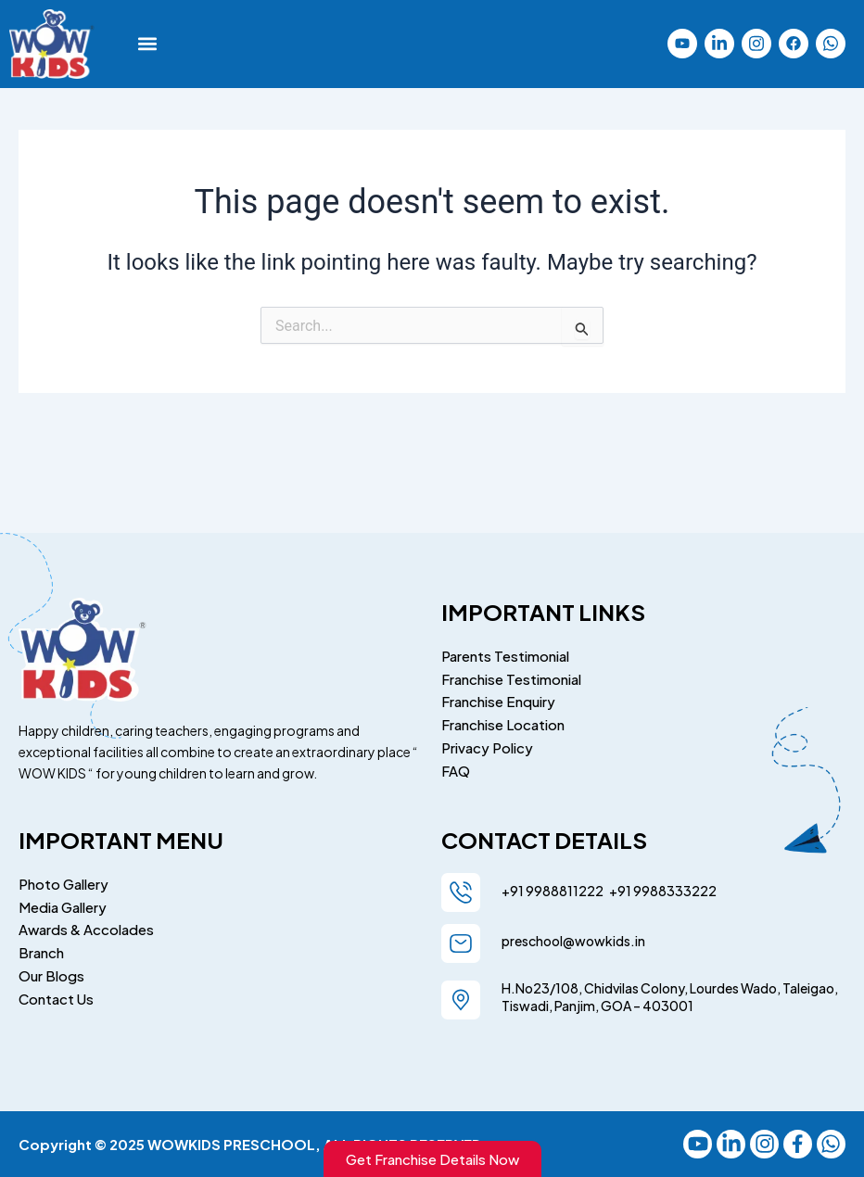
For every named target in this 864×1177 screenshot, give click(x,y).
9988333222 (674, 887)
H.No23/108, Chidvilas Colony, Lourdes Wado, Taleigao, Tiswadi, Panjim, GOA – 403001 (670, 993)
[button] (148, 44)
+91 (618, 887)
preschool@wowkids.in (573, 937)
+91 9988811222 (553, 887)
